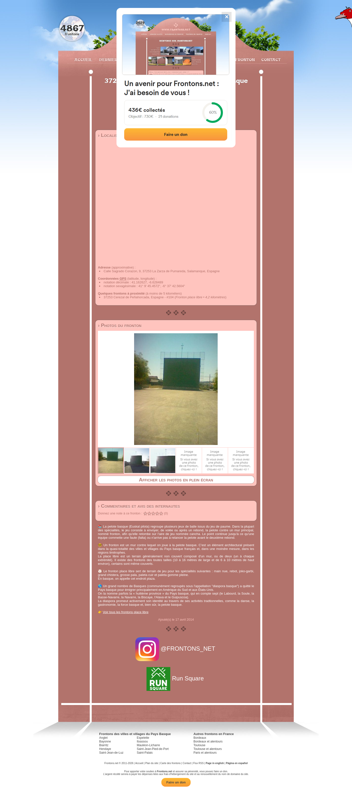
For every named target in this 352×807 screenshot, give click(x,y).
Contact (270, 59)
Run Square (176, 678)
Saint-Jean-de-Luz (111, 752)
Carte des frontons (170, 763)
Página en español (237, 763)
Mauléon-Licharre (148, 745)
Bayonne (105, 741)
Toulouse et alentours (207, 749)
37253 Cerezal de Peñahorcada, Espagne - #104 (139, 297)
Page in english (215, 763)
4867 (72, 28)
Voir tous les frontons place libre (125, 612)
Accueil (83, 59)
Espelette (143, 738)
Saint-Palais (145, 752)
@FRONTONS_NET (176, 648)
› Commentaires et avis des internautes (139, 506)
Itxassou (142, 741)
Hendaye (105, 749)
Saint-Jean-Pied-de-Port (153, 749)
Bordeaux (199, 738)
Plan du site (151, 763)
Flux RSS (198, 763)
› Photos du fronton (119, 325)
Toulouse (199, 745)
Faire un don (176, 782)
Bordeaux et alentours (207, 741)
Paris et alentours (204, 752)
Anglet (103, 738)
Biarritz (103, 745)
